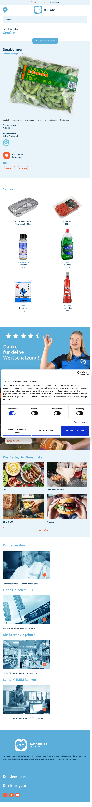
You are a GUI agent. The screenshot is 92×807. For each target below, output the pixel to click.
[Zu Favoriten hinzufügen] (14, 155)
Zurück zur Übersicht (45, 41)
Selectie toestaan (46, 431)
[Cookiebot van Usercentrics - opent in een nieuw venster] (79, 373)
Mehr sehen (45, 530)
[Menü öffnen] (5, 10)
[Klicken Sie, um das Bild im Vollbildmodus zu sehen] (45, 84)
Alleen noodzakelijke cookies (17, 430)
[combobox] (45, 19)
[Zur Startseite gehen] (45, 10)
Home (5, 29)
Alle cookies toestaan (75, 431)
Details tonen (79, 422)
